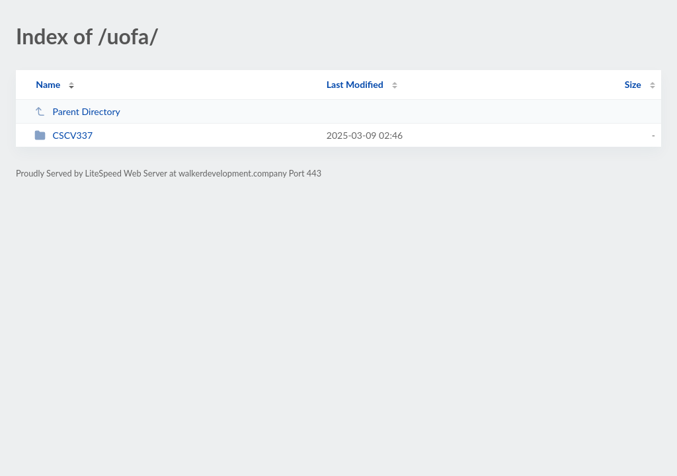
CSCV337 (63, 135)
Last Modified (355, 84)
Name (48, 84)
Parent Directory (77, 111)
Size (633, 84)
